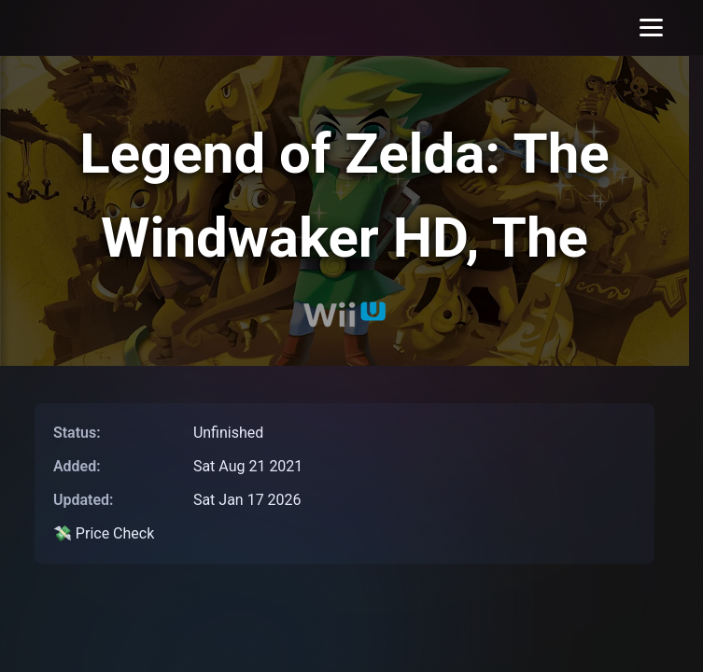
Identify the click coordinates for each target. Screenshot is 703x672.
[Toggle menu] (651, 27)
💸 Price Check (103, 533)
